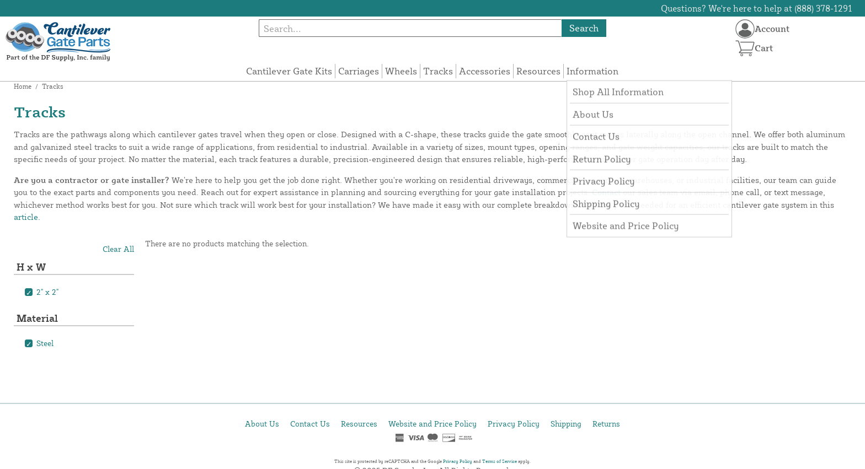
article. (27, 217)
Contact (606, 192)
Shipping (566, 423)
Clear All (118, 249)
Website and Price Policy (432, 423)
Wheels (401, 71)
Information (592, 71)
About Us (262, 423)
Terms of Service (499, 461)
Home (22, 86)
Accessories (484, 71)
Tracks (438, 71)
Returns (606, 423)
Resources (538, 71)
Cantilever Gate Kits (289, 71)
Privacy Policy (514, 423)
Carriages (358, 71)
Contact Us (310, 423)
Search (584, 28)
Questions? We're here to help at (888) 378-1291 (756, 8)
